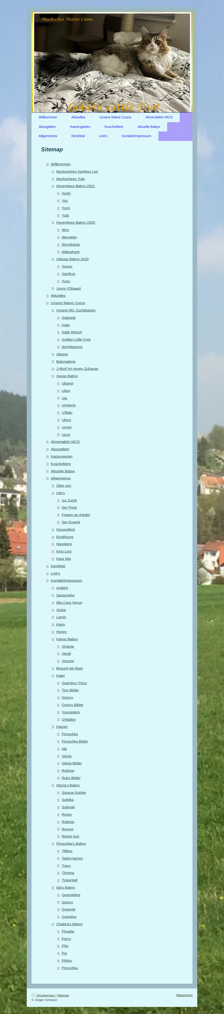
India (66, 325)
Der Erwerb (71, 522)
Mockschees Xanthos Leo (77, 171)
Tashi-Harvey (72, 858)
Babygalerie (66, 361)
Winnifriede (71, 244)
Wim (65, 230)
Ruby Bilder (71, 778)
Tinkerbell (69, 880)
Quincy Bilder (73, 705)
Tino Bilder (70, 690)
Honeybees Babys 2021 (75, 186)
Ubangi (62, 354)
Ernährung (64, 537)
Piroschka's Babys (71, 844)
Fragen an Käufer (76, 515)
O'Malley (69, 719)
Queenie (69, 909)
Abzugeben (60, 449)
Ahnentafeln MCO (65, 442)
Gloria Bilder (72, 763)
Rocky (67, 814)
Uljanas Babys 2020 (72, 259)
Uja (64, 398)
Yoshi (66, 193)
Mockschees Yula (70, 179)
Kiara (60, 624)
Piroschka (70, 734)
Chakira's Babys (69, 924)
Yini (65, 201)
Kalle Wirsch (72, 332)
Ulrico (66, 420)
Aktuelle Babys (63, 471)
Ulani (66, 391)
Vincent (68, 661)
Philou (67, 960)
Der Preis (69, 507)
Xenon (67, 266)
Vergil (66, 653)
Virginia (68, 646)
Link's (55, 573)
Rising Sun (70, 836)
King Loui (64, 551)
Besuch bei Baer (69, 668)
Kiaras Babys (67, 639)
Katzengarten (62, 456)
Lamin (61, 617)
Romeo (68, 829)
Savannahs (65, 595)
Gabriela (69, 318)
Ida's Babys (65, 887)
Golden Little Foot (76, 339)
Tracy (66, 866)
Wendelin (69, 237)
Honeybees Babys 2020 (75, 222)
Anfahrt (62, 588)
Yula (65, 215)
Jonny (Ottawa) (68, 288)
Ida (64, 749)
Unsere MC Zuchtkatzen (76, 310)
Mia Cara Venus (69, 602)
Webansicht (184, 995)
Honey (61, 632)
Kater (60, 676)
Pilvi (65, 946)
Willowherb (71, 252)
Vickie (61, 610)
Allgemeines (61, 478)
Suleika (68, 800)
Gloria (67, 756)
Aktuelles (58, 295)
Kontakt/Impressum (66, 580)
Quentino (69, 917)
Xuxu (66, 281)
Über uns (63, 486)
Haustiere (64, 544)
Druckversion (43, 995)
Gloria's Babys (68, 785)
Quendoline (71, 895)
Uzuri (66, 435)
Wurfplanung (72, 347)
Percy (66, 939)
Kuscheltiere (61, 464)
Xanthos (68, 274)
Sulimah (68, 807)
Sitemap (63, 995)
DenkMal (58, 566)
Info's (60, 493)
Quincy (67, 697)
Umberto (69, 405)
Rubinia (68, 770)
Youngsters (71, 712)
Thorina (68, 873)
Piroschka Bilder (75, 741)
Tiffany (67, 851)
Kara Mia (63, 559)
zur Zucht (69, 500)
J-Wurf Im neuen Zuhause (77, 369)
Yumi (66, 208)
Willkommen (61, 164)
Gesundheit (65, 529)
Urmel (67, 427)
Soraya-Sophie (74, 793)
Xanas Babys (67, 376)
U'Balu (67, 412)
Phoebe (68, 931)
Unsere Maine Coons (68, 303)
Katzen (62, 727)
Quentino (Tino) (74, 683)
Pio (64, 953)
